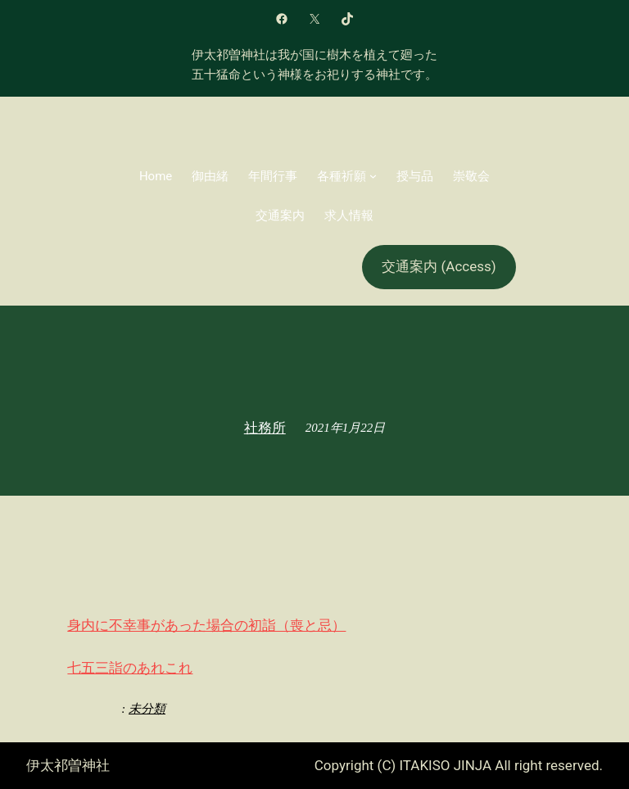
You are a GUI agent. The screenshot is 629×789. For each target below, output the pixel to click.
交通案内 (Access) (439, 266)
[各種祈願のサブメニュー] (373, 175)
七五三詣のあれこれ (129, 668)
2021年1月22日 (345, 427)
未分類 (147, 708)
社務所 (265, 427)
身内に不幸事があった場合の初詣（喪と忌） (206, 625)
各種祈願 (341, 176)
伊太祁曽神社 (68, 765)
